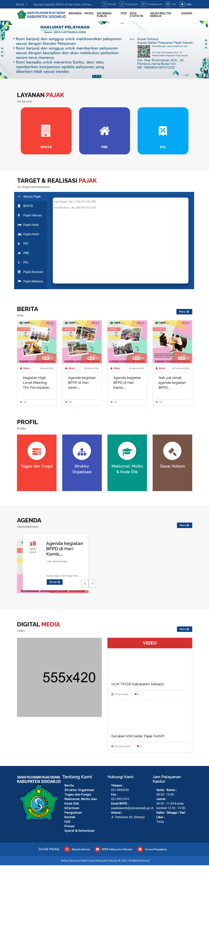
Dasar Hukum (172, 530)
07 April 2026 (119, 758)
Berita (22, 4)
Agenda (186, 13)
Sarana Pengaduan (152, 912)
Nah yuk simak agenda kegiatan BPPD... (172, 446)
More (184, 375)
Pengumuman (151, 4)
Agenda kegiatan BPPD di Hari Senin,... (82, 446)
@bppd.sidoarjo (77, 912)
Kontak (109, 4)
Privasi (69, 890)
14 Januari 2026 (120, 810)
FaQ (171, 4)
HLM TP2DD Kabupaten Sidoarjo (137, 748)
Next (92, 647)
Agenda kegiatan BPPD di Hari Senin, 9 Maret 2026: (62, 4)
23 (159, 465)
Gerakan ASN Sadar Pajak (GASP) (137, 800)
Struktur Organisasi (79, 853)
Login (185, 4)
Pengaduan (129, 4)
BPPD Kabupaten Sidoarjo (113, 912)
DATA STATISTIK (136, 15)
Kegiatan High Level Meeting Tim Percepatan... (37, 446)
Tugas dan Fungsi (37, 530)
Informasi (71, 872)
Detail (54, 645)
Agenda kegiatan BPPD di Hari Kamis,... (127, 446)
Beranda (75, 13)
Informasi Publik (104, 15)
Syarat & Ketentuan (79, 894)
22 (23, 465)
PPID (124, 13)
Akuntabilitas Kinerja (160, 15)
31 (113, 465)
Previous (85, 647)
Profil (89, 13)
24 (68, 465)
